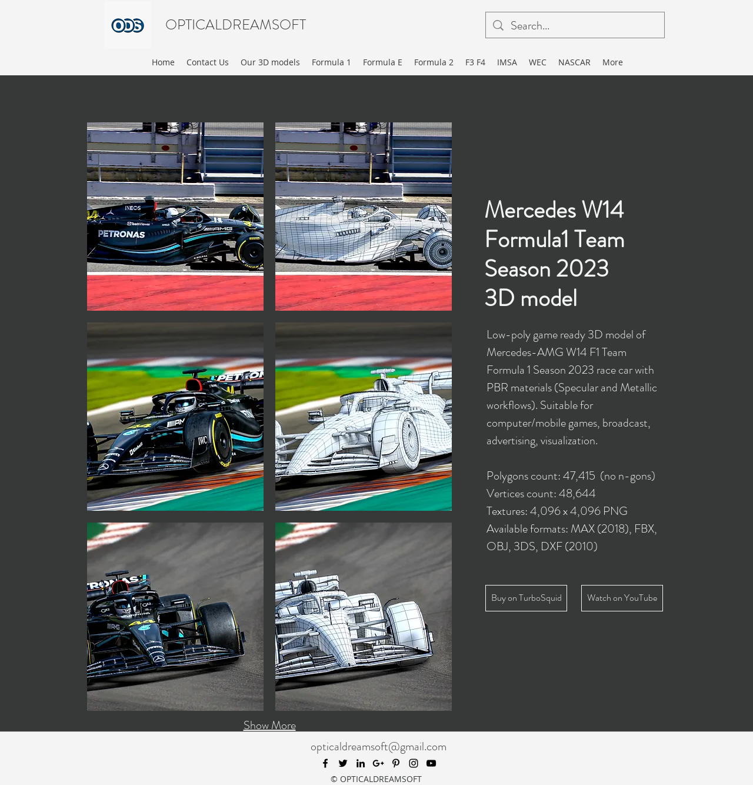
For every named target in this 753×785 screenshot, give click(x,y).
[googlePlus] (378, 763)
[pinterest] (396, 763)
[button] (175, 216)
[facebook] (325, 763)
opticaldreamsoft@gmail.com (379, 746)
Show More (270, 725)
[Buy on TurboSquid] (526, 598)
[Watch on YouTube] (622, 598)
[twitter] (343, 763)
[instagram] (413, 763)
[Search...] (575, 25)
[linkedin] (360, 763)
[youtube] (431, 763)
